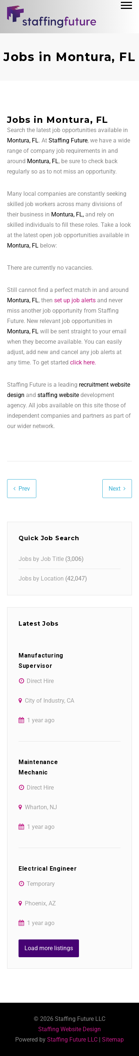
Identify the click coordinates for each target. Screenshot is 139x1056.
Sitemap (113, 1039)
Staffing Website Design (69, 1029)
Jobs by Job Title (41, 558)
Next (114, 488)
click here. (83, 362)
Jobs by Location (41, 578)
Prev (24, 488)
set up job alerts (75, 300)
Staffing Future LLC (72, 1039)
